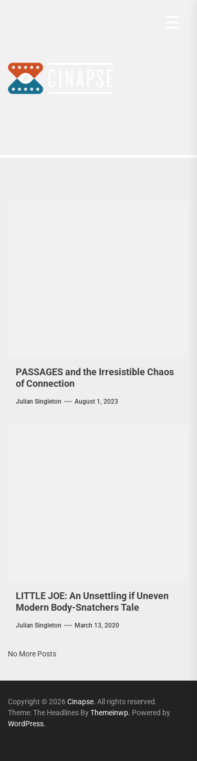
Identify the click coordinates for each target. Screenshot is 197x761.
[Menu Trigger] (172, 22)
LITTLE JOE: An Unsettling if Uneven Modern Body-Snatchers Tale (92, 601)
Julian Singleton (38, 401)
